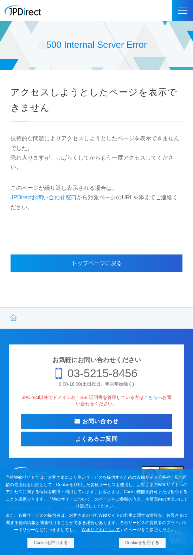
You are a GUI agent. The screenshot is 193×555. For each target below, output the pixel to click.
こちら (150, 397)
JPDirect (23, 10)
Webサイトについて (71, 499)
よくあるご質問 (96, 439)
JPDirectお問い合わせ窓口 (44, 197)
